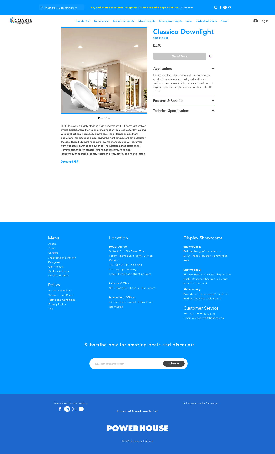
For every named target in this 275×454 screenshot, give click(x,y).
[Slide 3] (127, 4)
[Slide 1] (131, 4)
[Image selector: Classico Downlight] (99, 117)
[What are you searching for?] (61, 7)
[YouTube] (229, 7)
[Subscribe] (174, 364)
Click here (187, 7)
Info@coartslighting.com (134, 274)
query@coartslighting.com (208, 318)
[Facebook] (220, 7)
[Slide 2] (135, 4)
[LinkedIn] (225, 7)
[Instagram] (215, 7)
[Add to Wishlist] (211, 56)
